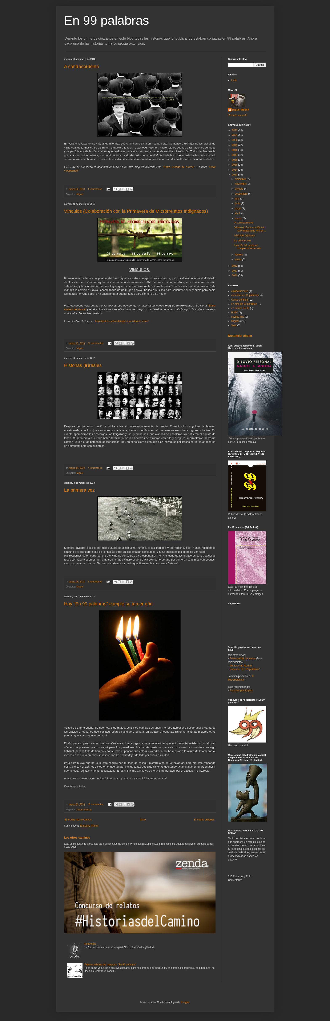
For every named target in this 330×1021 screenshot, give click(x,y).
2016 (235, 159)
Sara (234, 325)
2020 (235, 140)
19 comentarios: (96, 804)
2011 (235, 270)
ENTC (234, 312)
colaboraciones (239, 291)
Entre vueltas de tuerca (242, 658)
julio (237, 198)
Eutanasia (90, 943)
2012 (235, 265)
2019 (235, 145)
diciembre (240, 179)
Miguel (80, 194)
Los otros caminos (77, 837)
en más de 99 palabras (244, 303)
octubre (239, 188)
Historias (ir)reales (83, 365)
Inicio (143, 819)
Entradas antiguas (204, 819)
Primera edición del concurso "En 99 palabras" (110, 964)
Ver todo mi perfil (237, 115)
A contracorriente (81, 66)
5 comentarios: (95, 581)
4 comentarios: (95, 189)
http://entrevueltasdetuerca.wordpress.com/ (121, 321)
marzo (239, 218)
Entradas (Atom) (89, 825)
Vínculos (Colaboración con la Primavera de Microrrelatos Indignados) (136, 211)
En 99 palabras (106, 20)
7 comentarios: (95, 468)
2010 (235, 275)
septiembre (241, 193)
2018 (235, 150)
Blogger (185, 1002)
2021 (235, 135)
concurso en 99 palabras (245, 295)
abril (237, 213)
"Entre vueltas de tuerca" (179, 167)
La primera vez (79, 490)
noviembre (241, 183)
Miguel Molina (240, 109)
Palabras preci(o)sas (241, 690)
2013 (235, 174)
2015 (235, 164)
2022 (235, 130)
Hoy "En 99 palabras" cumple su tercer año (108, 603)
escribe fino (237, 316)
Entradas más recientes (78, 819)
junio (238, 203)
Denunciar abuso (240, 335)
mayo (238, 208)
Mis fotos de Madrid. (241, 665)
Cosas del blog (84, 809)
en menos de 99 (240, 308)
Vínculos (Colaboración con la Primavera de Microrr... (250, 229)
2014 (235, 169)
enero (238, 259)
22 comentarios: (96, 343)
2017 (235, 155)
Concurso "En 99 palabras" (245, 669)
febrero (239, 254)
